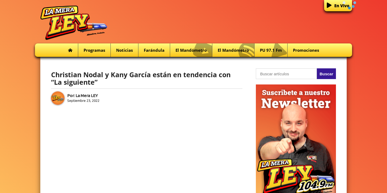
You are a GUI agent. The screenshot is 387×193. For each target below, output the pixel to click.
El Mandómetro (193, 50)
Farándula (154, 50)
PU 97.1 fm (273, 50)
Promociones (306, 50)
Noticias (124, 50)
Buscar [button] (326, 74)
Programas (94, 50)
